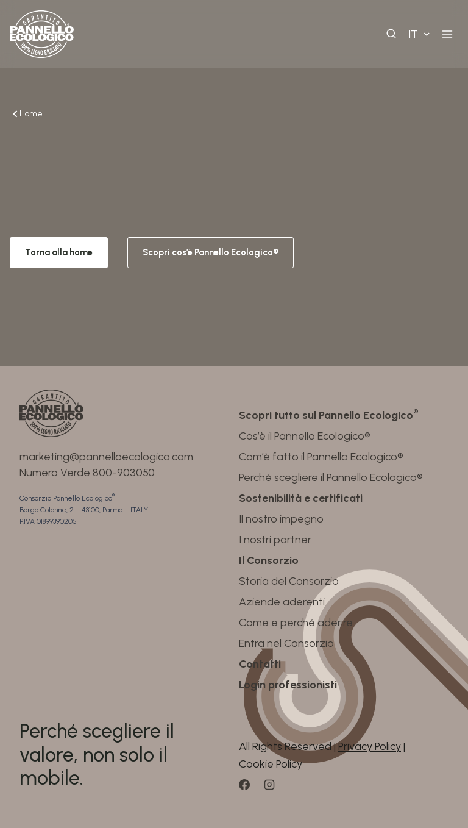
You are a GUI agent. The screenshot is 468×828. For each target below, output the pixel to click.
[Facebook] (250, 789)
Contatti (260, 664)
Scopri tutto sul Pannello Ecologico (329, 415)
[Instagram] (275, 789)
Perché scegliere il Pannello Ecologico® (331, 477)
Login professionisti (288, 684)
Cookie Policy (270, 764)
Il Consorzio (269, 560)
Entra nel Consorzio (286, 643)
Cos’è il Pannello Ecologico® (304, 436)
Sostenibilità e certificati (301, 498)
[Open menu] (447, 33)
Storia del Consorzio (289, 581)
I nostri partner (275, 539)
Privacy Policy (369, 746)
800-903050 (124, 472)
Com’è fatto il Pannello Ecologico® (321, 456)
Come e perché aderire (296, 622)
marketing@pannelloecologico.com (106, 456)
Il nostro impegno (281, 519)
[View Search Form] (391, 34)
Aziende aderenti (282, 602)
